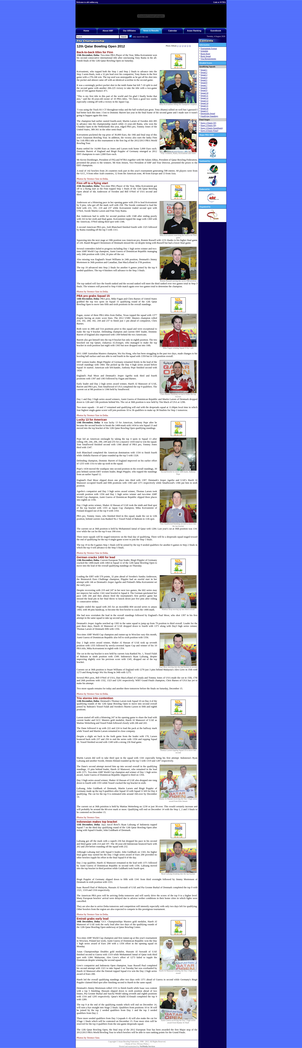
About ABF (107, 30)
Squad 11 (204, 95)
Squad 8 (203, 88)
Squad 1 (203, 70)
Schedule (204, 51)
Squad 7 (203, 85)
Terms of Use (131, 1044)
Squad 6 (203, 83)
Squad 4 (203, 78)
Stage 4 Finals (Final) (209, 131)
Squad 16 (204, 108)
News (146, 30)
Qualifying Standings (209, 116)
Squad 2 (203, 72)
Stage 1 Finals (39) (208, 123)
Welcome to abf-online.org (87, 2)
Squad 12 (204, 98)
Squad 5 (203, 80)
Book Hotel (205, 54)
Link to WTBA (219, 2)
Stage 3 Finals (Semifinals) (211, 128)
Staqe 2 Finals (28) (208, 125)
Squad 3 (203, 75)
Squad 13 (204, 101)
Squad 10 (204, 93)
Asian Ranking (194, 30)
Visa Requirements (208, 59)
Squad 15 (204, 106)
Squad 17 (204, 111)
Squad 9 (203, 90)
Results (155, 30)
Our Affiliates (129, 30)
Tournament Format (208, 48)
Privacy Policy (142, 1044)
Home (86, 30)
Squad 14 (204, 103)
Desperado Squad (207, 113)
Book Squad (205, 56)
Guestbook (215, 30)
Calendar (172, 30)
